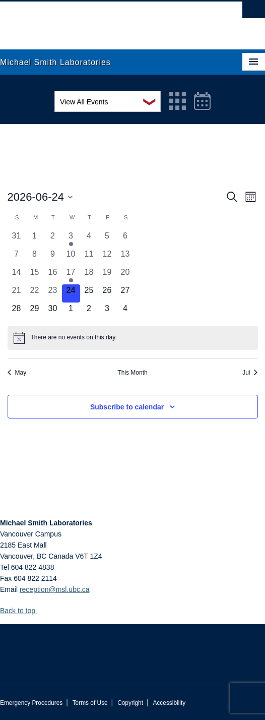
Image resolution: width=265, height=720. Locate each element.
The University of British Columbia (92, 21)
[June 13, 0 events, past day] (125, 257)
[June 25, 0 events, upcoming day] (89, 293)
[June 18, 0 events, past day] (89, 275)
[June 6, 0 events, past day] (125, 239)
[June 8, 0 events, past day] (35, 257)
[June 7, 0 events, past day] (17, 257)
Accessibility (169, 702)
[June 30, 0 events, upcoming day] (53, 312)
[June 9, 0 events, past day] (53, 257)
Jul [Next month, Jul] (249, 372)
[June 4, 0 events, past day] (89, 239)
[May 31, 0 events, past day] (17, 239)
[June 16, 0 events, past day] (53, 275)
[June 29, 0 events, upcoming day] (35, 312)
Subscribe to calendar (127, 407)
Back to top (22, 611)
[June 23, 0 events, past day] (53, 293)
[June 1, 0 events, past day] (35, 239)
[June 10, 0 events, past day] (71, 257)
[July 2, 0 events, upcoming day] (89, 312)
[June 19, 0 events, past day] (107, 275)
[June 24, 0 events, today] (71, 293)
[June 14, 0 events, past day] (17, 275)
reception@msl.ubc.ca (55, 589)
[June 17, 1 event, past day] (71, 275)
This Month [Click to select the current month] (132, 372)
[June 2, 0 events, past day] (53, 239)
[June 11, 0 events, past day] (89, 257)
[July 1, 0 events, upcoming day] (71, 312)
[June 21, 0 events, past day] (17, 293)
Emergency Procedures (31, 702)
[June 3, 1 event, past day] (71, 239)
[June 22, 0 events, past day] (35, 293)
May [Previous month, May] (17, 372)
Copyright (130, 702)
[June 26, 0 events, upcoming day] (107, 293)
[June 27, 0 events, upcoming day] (125, 293)
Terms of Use (90, 702)
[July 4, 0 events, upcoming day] (125, 312)
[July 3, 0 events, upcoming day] (107, 312)
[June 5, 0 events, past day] (107, 239)
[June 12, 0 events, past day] (107, 257)
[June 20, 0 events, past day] (125, 275)
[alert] (133, 338)
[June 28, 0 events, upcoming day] (17, 312)
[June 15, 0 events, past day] (35, 275)
